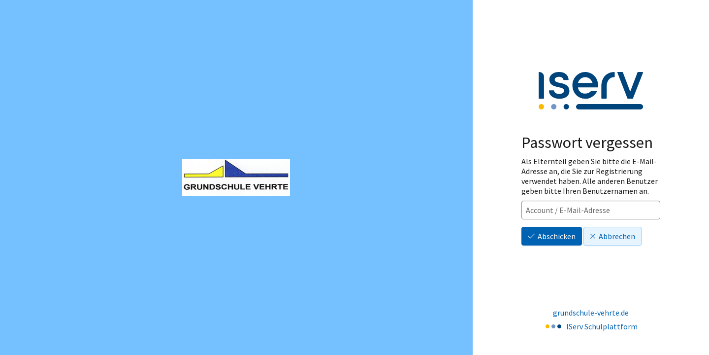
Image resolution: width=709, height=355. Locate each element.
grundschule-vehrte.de (591, 313)
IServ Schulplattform (602, 326)
